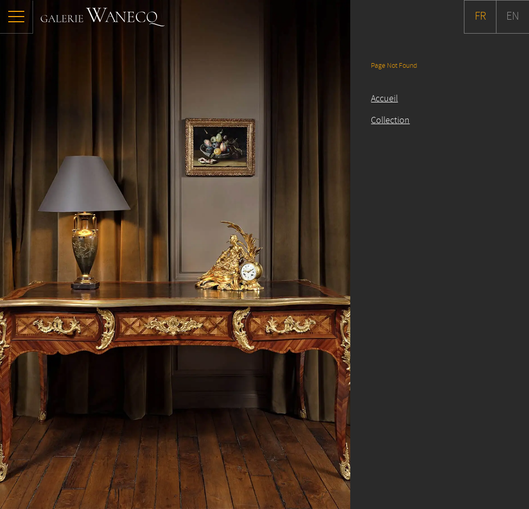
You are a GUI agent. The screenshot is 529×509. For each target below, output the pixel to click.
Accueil (384, 99)
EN (512, 16)
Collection (390, 120)
